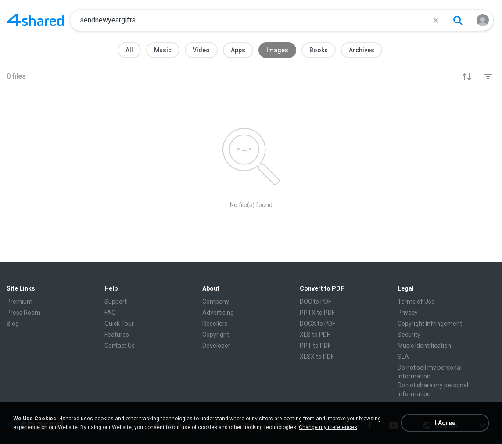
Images (277, 50)
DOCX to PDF (317, 323)
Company (215, 301)
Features (116, 334)
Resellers (215, 323)
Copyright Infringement (430, 323)
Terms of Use (416, 301)
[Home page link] (35, 20)
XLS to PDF (315, 334)
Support (115, 301)
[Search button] (457, 20)
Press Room (23, 312)
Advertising (218, 312)
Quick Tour (119, 323)
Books (318, 50)
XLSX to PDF (317, 356)
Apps (238, 50)
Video (201, 50)
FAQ (110, 312)
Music (163, 50)
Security (409, 334)
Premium (19, 301)
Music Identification (424, 345)
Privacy (408, 312)
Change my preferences (328, 427)
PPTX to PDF (317, 312)
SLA (403, 356)
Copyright (215, 334)
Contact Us (119, 345)
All (129, 50)
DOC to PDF (315, 301)
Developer (216, 345)
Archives (361, 50)
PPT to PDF (315, 345)
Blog (13, 323)
